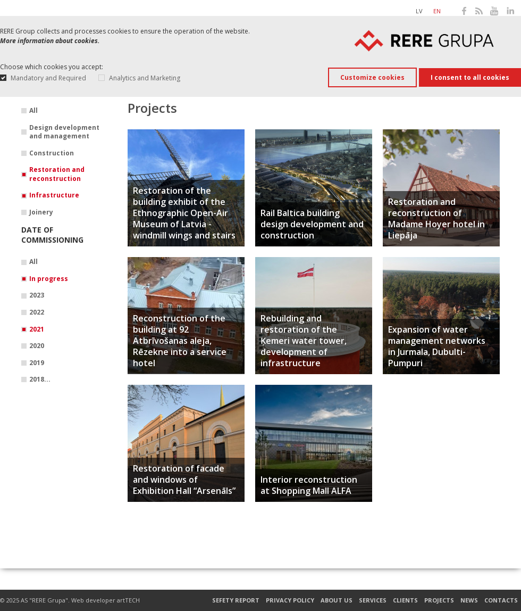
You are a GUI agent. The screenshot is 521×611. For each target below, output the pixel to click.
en (437, 11)
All (33, 110)
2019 (36, 363)
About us (336, 600)
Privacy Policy (290, 600)
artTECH (128, 600)
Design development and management (64, 132)
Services (372, 600)
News (469, 600)
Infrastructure (54, 195)
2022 (36, 312)
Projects (439, 600)
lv (419, 11)
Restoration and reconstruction (57, 174)
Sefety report (235, 600)
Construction (51, 153)
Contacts (501, 600)
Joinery (41, 212)
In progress (48, 279)
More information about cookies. (49, 40)
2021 (36, 329)
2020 (36, 346)
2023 (36, 295)
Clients (405, 600)
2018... (40, 379)
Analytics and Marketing (144, 77)
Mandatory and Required (48, 77)
